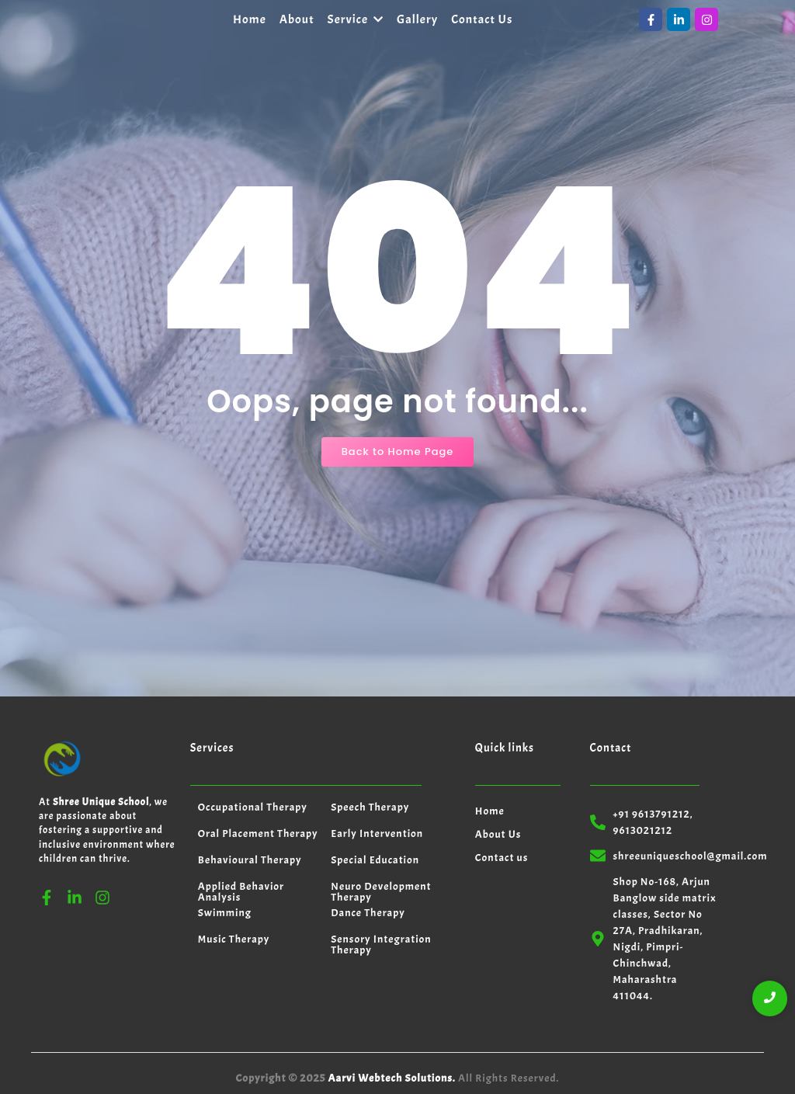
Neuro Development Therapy (381, 892)
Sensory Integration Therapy (381, 945)
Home (490, 811)
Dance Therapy (367, 912)
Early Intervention (377, 833)
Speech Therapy (370, 807)
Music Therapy (234, 939)
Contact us (502, 857)
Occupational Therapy (252, 807)
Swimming (225, 912)
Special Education (375, 860)
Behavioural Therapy (250, 860)
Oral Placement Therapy (258, 833)
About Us (498, 834)
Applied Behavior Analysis (241, 892)
